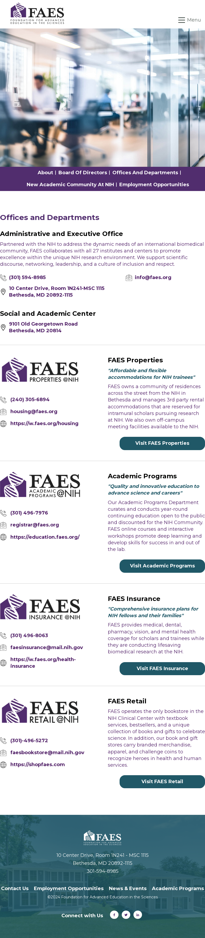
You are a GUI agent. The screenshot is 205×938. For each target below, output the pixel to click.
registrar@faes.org (34, 525)
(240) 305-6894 (30, 399)
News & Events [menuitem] (128, 888)
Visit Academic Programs (162, 566)
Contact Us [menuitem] (15, 888)
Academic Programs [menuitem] (178, 888)
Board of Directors (82, 173)
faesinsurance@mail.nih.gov (46, 647)
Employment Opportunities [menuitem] (69, 888)
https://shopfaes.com (37, 764)
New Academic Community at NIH (70, 185)
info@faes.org (153, 277)
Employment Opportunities (154, 185)
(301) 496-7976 (29, 513)
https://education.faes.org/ (45, 537)
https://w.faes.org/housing (44, 423)
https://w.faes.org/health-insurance (43, 663)
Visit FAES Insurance (162, 668)
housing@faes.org (33, 411)
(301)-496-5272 (29, 741)
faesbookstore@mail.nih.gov (47, 753)
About (45, 173)
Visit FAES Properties (162, 443)
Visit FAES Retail (162, 782)
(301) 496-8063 (29, 635)
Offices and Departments (145, 173)
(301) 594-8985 (27, 277)
